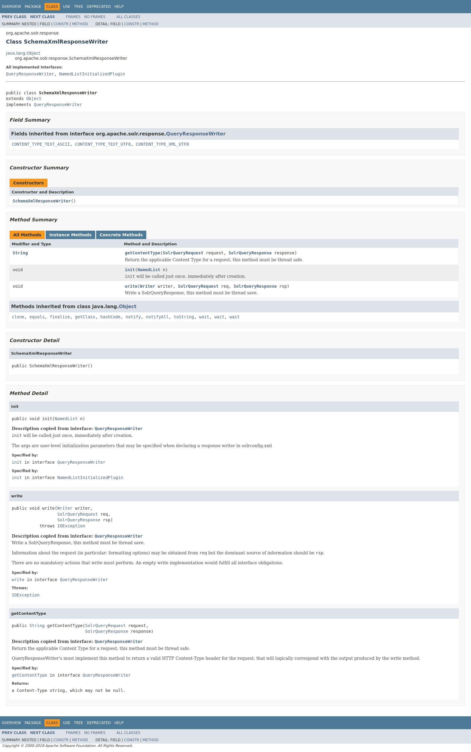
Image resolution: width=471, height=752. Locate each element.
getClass (85, 316)
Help (119, 7)
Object (33, 98)
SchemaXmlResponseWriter (42, 201)
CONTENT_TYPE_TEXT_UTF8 (103, 144)
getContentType (142, 252)
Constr (60, 24)
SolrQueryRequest (183, 252)
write (131, 286)
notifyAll (157, 316)
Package (33, 7)
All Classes (128, 17)
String (20, 252)
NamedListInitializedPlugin (92, 73)
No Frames (94, 17)
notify (133, 316)
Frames (73, 17)
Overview (11, 7)
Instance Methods (70, 234)
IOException (71, 525)
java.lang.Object (23, 53)
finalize (60, 316)
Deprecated (99, 7)
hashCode (110, 316)
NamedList (149, 269)
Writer (147, 286)
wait (204, 316)
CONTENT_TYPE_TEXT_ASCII (41, 144)
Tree (78, 7)
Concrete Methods (121, 234)
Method (80, 24)
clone (18, 316)
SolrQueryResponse (250, 252)
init (130, 269)
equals (37, 316)
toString (184, 316)
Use (66, 7)
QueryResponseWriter (30, 73)
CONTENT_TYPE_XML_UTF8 (162, 144)
